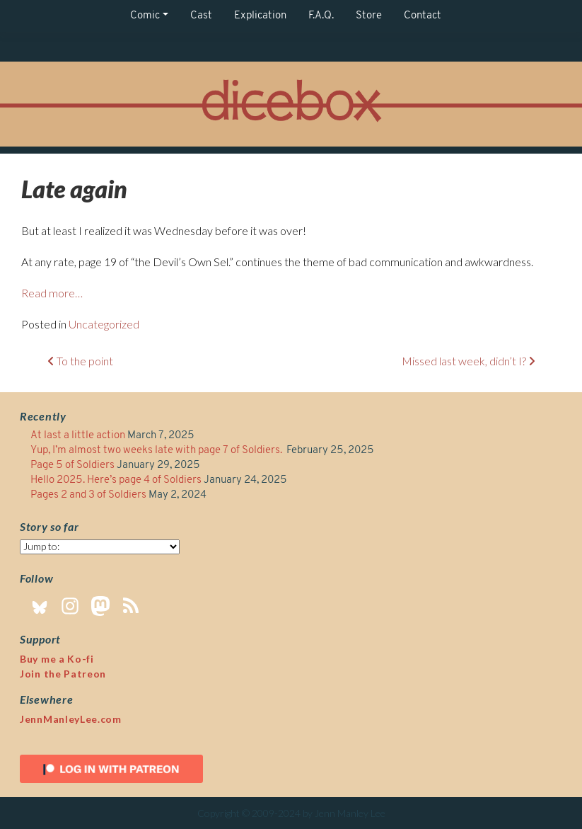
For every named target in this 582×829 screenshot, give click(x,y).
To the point (80, 360)
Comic (145, 16)
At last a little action (77, 435)
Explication (260, 16)
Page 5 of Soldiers (72, 465)
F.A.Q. (321, 16)
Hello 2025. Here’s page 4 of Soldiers (116, 480)
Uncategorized (104, 324)
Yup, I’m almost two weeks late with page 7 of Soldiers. (157, 450)
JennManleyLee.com (71, 719)
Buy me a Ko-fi (57, 659)
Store (369, 16)
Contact (422, 16)
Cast (201, 16)
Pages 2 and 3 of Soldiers (88, 495)
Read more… (52, 292)
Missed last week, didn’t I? (468, 360)
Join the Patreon (63, 674)
